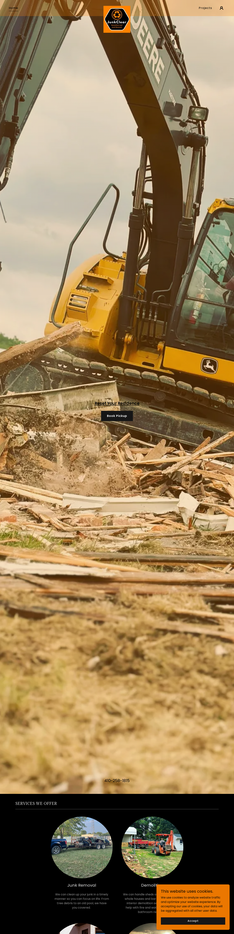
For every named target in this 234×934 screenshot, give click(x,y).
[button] (221, 8)
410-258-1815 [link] (117, 780)
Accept (193, 926)
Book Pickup (117, 416)
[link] (117, 7)
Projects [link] (205, 8)
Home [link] (13, 8)
